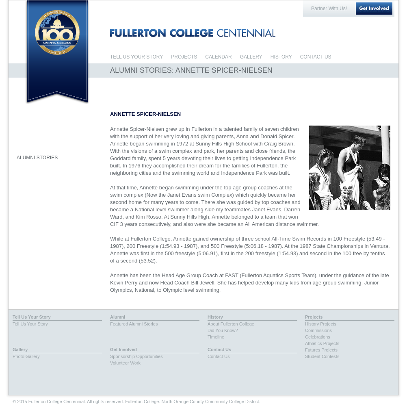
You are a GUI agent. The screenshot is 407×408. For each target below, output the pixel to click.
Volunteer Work (125, 362)
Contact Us (219, 349)
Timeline (216, 336)
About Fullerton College (231, 323)
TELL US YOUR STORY (136, 57)
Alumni (117, 317)
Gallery (20, 349)
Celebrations (317, 336)
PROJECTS (184, 57)
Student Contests (322, 356)
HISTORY (281, 57)
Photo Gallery (26, 356)
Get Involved (374, 8)
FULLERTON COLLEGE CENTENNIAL (192, 33)
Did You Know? (223, 330)
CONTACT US (315, 57)
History (215, 317)
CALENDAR (218, 57)
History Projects (320, 323)
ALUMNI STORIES (37, 158)
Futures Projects (321, 349)
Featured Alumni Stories (134, 323)
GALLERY (251, 57)
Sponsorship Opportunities (136, 356)
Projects (314, 317)
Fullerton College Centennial (57, 31)
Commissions (318, 330)
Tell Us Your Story (32, 317)
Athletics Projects (322, 343)
